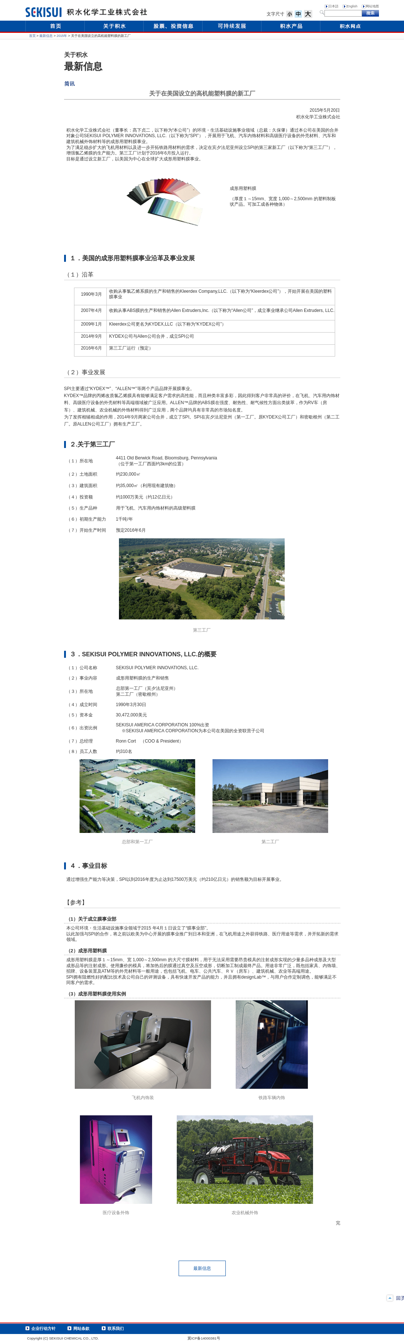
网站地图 (372, 6)
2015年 (62, 36)
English (352, 6)
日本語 (333, 6)
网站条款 (81, 1328)
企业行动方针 (43, 1328)
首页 (32, 36)
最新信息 (46, 36)
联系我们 (116, 1328)
